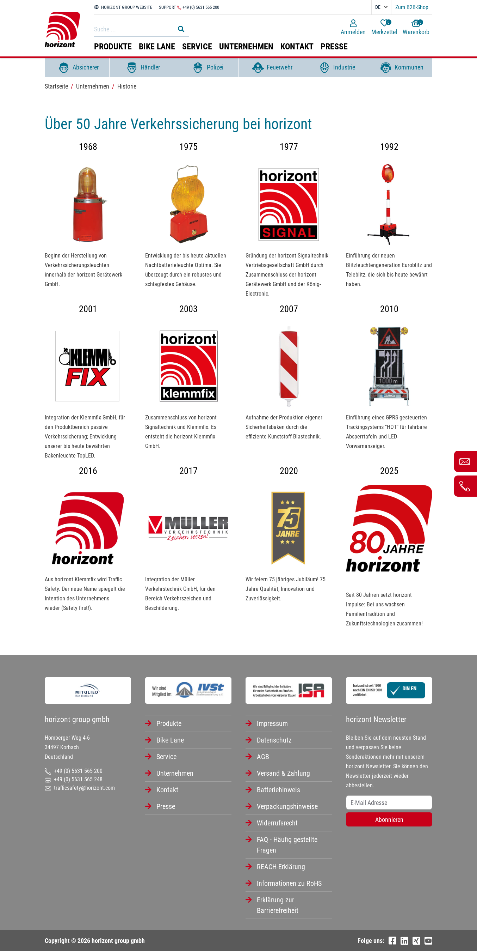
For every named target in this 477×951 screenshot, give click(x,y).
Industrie (335, 67)
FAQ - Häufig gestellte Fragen (287, 844)
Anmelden (353, 27)
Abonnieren (389, 819)
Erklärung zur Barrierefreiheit (277, 905)
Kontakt (297, 47)
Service (197, 47)
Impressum (272, 723)
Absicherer (77, 67)
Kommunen (400, 67)
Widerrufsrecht (277, 823)
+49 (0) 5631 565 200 (74, 771)
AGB (263, 756)
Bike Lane (157, 47)
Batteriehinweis (278, 790)
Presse (334, 47)
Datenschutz (274, 740)
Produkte (113, 47)
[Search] (132, 29)
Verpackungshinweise (287, 806)
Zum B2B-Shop (411, 7)
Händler (141, 67)
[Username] (389, 802)
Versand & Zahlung (283, 773)
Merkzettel (384, 27)
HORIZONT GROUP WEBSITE (123, 7)
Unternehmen (246, 47)
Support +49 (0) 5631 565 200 (189, 7)
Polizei (206, 67)
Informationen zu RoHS (289, 883)
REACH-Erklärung (281, 866)
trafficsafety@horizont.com (80, 788)
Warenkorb (416, 27)
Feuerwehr (270, 67)
